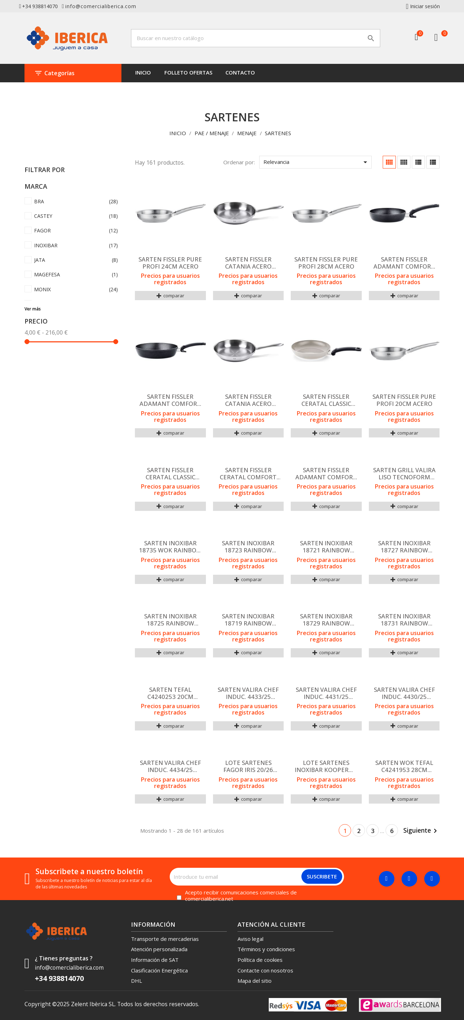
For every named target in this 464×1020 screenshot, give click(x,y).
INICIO (143, 72)
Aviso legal (250, 938)
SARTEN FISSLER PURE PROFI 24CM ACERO (170, 263)
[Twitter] (409, 879)
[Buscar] (255, 38)
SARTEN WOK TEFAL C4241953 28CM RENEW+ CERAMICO (404, 766)
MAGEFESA (76, 274)
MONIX (76, 289)
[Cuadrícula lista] (418, 162)
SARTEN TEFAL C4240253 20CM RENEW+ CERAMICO (170, 693)
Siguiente (421, 830)
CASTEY (76, 216)
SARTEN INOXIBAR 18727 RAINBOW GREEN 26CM (404, 547)
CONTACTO (240, 72)
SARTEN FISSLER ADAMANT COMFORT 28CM (170, 400)
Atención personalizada (159, 949)
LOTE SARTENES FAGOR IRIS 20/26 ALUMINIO (248, 766)
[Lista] (433, 162)
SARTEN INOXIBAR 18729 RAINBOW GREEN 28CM (326, 620)
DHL (136, 980)
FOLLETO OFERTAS (188, 72)
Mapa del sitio (255, 980)
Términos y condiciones (266, 949)
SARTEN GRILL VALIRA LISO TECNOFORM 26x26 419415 (404, 474)
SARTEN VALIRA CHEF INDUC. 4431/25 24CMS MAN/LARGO (326, 693)
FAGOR (76, 230)
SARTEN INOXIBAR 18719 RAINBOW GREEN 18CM (248, 620)
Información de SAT (155, 959)
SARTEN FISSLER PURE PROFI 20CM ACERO (404, 400)
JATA (76, 260)
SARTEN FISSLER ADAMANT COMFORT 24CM (404, 263)
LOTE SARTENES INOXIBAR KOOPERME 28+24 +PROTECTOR (326, 766)
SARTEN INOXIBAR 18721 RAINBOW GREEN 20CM (326, 547)
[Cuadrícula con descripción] (403, 162)
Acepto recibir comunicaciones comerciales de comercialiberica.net (241, 896)
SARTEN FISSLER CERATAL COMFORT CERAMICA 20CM (248, 474)
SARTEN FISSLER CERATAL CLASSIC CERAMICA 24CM (170, 474)
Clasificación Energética (159, 970)
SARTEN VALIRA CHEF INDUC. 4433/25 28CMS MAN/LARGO (248, 693)
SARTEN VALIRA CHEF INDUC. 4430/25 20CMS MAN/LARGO (404, 693)
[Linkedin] (432, 879)
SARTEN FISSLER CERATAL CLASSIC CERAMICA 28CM (326, 400)
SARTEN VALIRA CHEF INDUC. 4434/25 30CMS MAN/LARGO (170, 766)
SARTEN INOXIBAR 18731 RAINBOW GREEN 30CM (404, 620)
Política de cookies (260, 959)
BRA (76, 201)
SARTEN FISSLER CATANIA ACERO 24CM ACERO (248, 400)
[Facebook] (386, 879)
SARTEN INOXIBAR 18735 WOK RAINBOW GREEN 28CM (170, 547)
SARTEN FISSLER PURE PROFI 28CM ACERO (326, 263)
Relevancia (316, 162)
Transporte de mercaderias (165, 938)
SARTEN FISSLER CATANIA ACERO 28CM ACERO (248, 263)
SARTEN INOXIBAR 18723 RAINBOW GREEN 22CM (248, 547)
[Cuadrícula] (389, 162)
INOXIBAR (76, 245)
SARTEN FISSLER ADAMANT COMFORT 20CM (326, 474)
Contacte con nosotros (265, 970)
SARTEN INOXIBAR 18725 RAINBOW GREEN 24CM (170, 620)
